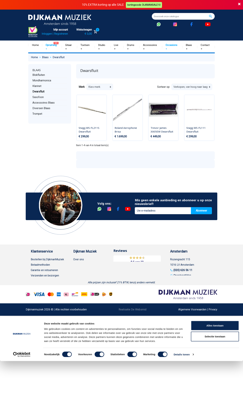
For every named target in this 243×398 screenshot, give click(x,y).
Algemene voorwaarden (44, 280)
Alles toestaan (215, 362)
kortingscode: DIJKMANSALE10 (144, 4)
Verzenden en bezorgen (45, 275)
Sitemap (78, 275)
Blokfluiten (38, 75)
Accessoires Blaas (43, 102)
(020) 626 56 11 (182, 270)
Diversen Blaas (41, 108)
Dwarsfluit (38, 91)
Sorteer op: (163, 86)
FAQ (33, 286)
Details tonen (182, 391)
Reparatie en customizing (46, 291)
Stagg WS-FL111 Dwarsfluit (196, 129)
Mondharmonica (41, 80)
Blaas (36, 70)
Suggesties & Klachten (44, 307)
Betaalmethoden (40, 264)
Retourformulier (40, 318)
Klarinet (36, 86)
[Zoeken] (183, 16)
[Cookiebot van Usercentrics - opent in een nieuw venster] (21, 391)
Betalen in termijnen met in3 (47, 329)
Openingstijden (182, 275)
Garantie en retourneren (44, 270)
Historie (78, 264)
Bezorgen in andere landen (46, 334)
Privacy (35, 302)
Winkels (78, 280)
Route (176, 280)
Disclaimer (37, 296)
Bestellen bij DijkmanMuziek (47, 259)
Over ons (78, 259)
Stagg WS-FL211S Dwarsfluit (89, 129)
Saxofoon (38, 97)
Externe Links (39, 345)
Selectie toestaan (215, 373)
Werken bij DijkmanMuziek (88, 270)
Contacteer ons (40, 340)
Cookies (35, 323)
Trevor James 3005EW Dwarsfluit (162, 129)
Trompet (37, 113)
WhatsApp (37, 313)
